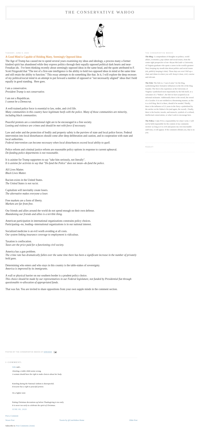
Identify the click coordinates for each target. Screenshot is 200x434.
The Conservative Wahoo (100, 12)
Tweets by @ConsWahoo (69, 420)
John (14, 367)
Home (82, 420)
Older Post (133, 420)
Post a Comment (11, 416)
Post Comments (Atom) (25, 426)
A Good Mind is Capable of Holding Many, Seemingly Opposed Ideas (43, 56)
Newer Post (9, 420)
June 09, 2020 (19, 409)
